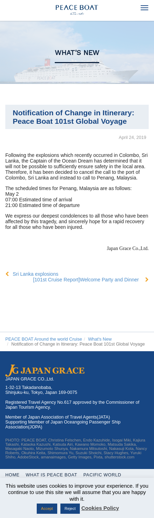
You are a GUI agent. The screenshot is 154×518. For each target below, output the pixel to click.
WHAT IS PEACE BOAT (51, 475)
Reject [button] (70, 508)
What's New (77, 53)
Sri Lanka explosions (35, 274)
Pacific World (102, 475)
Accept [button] (47, 508)
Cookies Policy (100, 508)
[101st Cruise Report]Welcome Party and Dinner (86, 279)
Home (12, 475)
